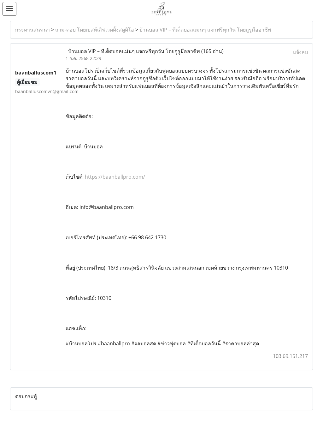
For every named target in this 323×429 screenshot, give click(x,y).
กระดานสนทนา (32, 29)
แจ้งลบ (300, 52)
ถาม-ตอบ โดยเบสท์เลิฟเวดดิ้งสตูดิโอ (94, 29)
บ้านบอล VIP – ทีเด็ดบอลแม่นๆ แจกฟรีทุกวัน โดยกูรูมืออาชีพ (205, 29)
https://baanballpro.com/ (115, 176)
